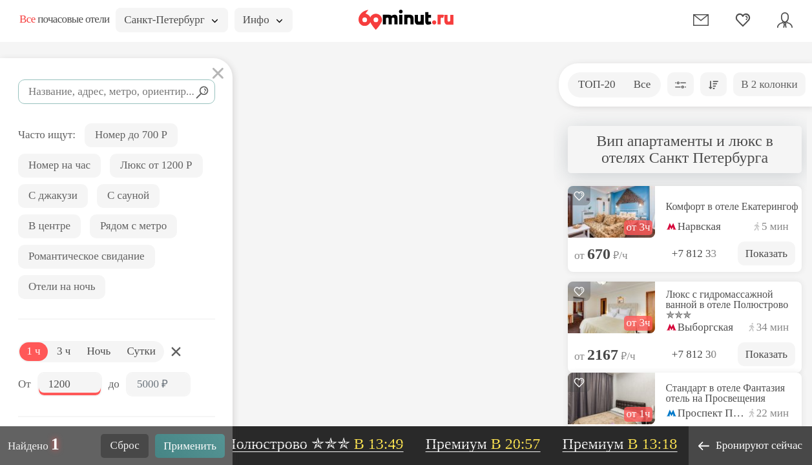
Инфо (262, 20)
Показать (766, 253)
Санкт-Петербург (170, 20)
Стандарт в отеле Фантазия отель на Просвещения (726, 393)
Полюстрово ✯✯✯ (318, 443)
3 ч (63, 351)
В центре (49, 226)
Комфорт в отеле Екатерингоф (732, 207)
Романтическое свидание (86, 256)
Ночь (99, 351)
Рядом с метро (133, 226)
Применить (189, 446)
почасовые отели (64, 19)
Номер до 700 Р (131, 135)
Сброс (125, 445)
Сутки (141, 351)
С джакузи (53, 195)
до (114, 384)
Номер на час (59, 165)
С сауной (128, 195)
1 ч (33, 351)
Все (642, 84)
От (24, 384)
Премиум (487, 443)
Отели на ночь (61, 286)
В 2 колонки (769, 84)
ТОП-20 (596, 84)
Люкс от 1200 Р (156, 165)
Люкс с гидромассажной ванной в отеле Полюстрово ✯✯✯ (727, 304)
